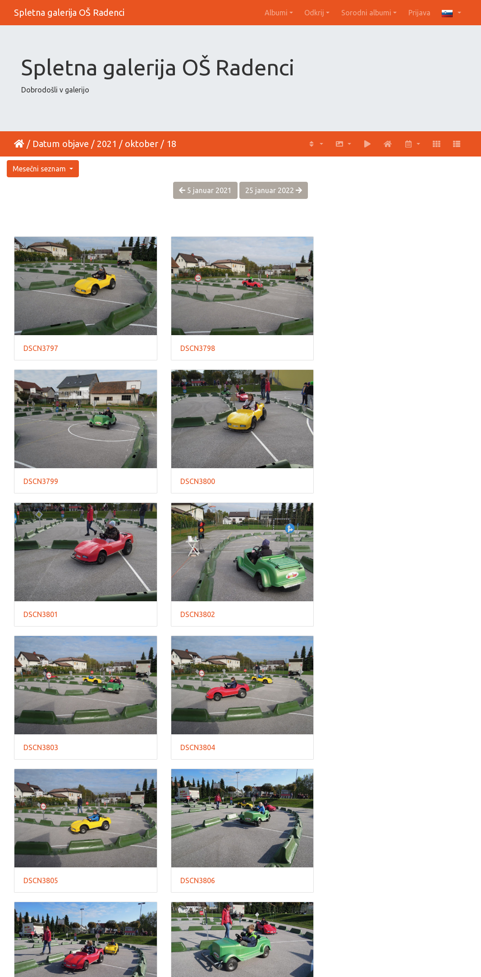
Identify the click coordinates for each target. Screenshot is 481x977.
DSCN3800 (40, 479)
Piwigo (259, 958)
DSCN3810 (40, 876)
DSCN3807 (196, 744)
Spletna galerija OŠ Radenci (69, 12)
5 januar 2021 (205, 190)
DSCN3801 (196, 479)
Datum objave (60, 143)
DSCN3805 (351, 612)
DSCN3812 (351, 876)
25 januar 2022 (273, 190)
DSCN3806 (40, 744)
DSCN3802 (351, 479)
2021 (107, 143)
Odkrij (314, 13)
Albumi (276, 13)
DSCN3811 (196, 876)
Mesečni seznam (40, 169)
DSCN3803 (40, 612)
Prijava (419, 13)
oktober (141, 143)
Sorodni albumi (366, 13)
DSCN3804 (196, 612)
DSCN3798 (196, 347)
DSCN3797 (40, 347)
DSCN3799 (351, 347)
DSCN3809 (351, 744)
